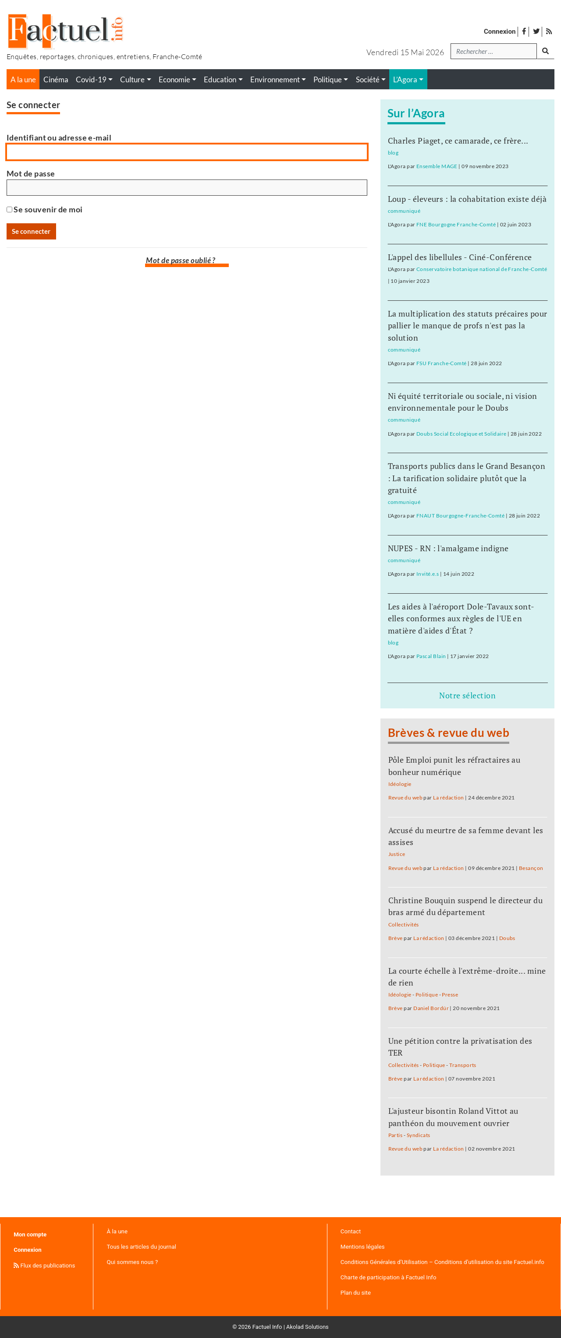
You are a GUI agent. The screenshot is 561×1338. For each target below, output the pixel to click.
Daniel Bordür (431, 1008)
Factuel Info (267, 1327)
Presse (450, 994)
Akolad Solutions (307, 1327)
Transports (462, 1065)
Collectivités (403, 924)
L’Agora (405, 79)
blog (393, 152)
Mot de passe (31, 173)
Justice (396, 854)
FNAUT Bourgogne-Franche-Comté (460, 515)
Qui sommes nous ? (132, 1262)
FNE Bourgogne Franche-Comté (456, 224)
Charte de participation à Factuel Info (389, 1277)
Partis (395, 1135)
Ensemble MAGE (437, 166)
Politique (426, 994)
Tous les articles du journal (141, 1246)
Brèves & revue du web (449, 732)
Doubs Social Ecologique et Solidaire (461, 433)
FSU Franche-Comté (441, 363)
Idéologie (400, 784)
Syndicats (418, 1135)
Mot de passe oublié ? (181, 260)
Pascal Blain (431, 656)
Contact (351, 1231)
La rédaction (448, 797)
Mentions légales (363, 1246)
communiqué (404, 211)
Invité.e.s (427, 573)
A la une (23, 79)
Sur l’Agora (416, 113)
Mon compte (30, 1234)
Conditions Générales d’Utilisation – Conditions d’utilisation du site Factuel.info (442, 1262)
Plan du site (356, 1292)
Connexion (500, 31)
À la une (117, 1231)
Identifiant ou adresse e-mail (59, 137)
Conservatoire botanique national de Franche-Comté (481, 269)
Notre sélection (467, 695)
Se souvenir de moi (45, 209)
